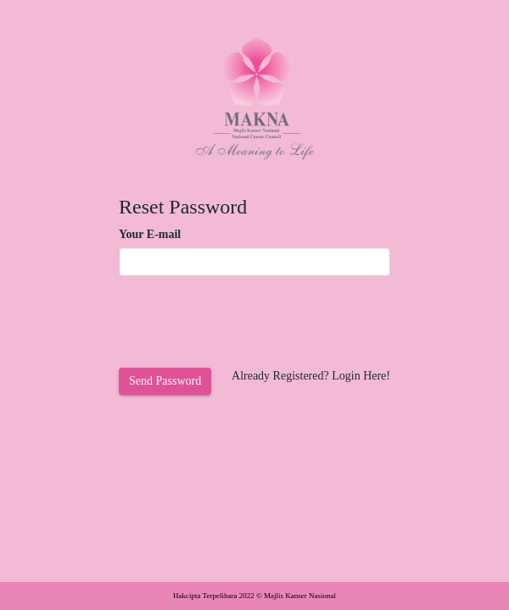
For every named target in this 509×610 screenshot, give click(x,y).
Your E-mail (150, 234)
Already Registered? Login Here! (311, 375)
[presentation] (248, 322)
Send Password (165, 380)
